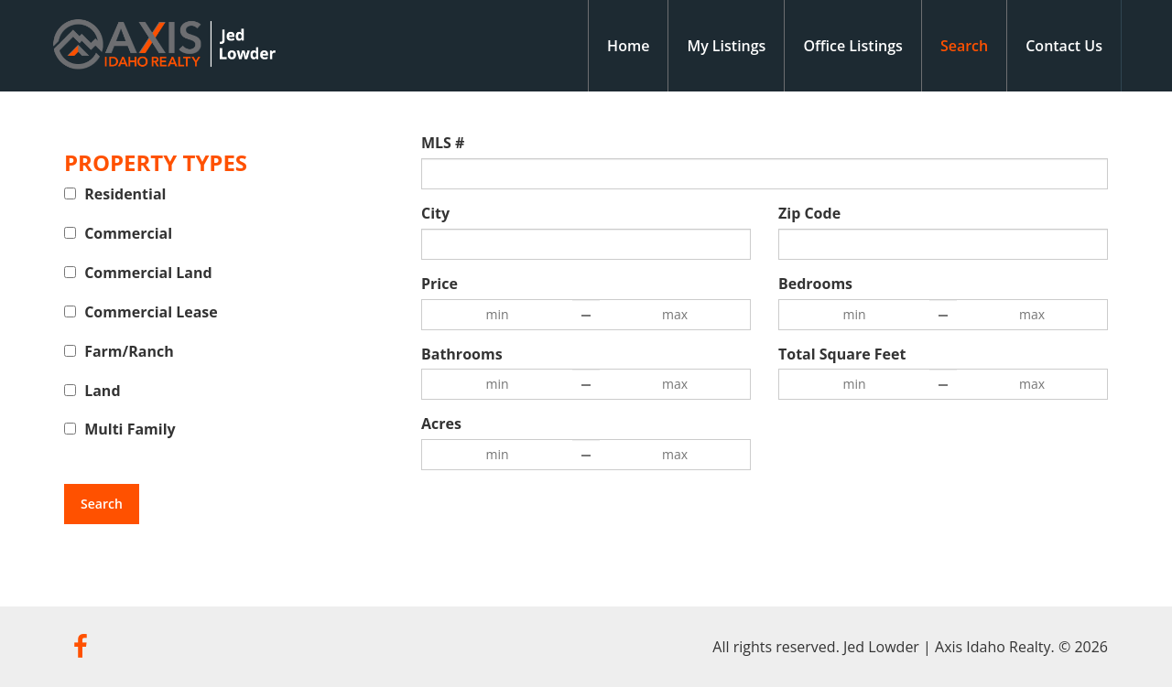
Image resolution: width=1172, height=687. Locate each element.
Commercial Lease (151, 312)
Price (439, 284)
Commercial (128, 233)
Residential (125, 194)
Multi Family (130, 429)
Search (964, 46)
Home (628, 46)
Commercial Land (148, 273)
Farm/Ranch (129, 351)
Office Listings (853, 46)
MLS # (442, 143)
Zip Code (809, 213)
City (435, 213)
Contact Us (1064, 46)
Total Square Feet (842, 354)
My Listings (726, 46)
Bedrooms (815, 284)
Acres (441, 423)
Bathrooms (462, 354)
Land (102, 391)
